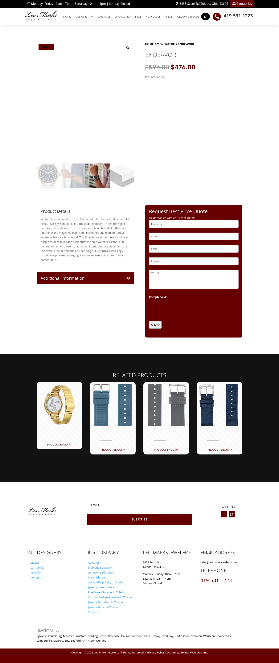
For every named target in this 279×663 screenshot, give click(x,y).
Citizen (35, 562)
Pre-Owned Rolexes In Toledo (106, 592)
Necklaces (153, 16)
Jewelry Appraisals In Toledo (105, 602)
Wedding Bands (187, 16)
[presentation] (178, 308)
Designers (83, 16)
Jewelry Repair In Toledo (103, 607)
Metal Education (98, 577)
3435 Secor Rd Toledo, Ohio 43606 (203, 4)
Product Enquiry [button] (59, 444)
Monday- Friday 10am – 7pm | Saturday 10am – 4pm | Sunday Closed (80, 4)
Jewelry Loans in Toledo (102, 587)
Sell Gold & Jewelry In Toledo (105, 582)
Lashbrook (37, 567)
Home (67, 16)
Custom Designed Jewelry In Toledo (110, 597)
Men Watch (166, 44)
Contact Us (244, 4)
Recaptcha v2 (158, 297)
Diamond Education (100, 567)
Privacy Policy (155, 652)
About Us (94, 562)
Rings (168, 16)
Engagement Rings (128, 16)
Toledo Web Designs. (194, 652)
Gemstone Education (101, 572)
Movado (36, 572)
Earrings (104, 16)
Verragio (36, 577)
